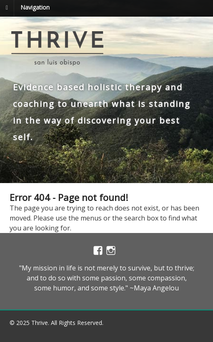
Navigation (35, 7)
